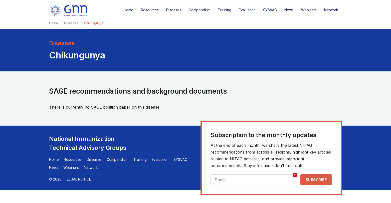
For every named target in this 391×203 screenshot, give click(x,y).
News (289, 10)
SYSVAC (270, 10)
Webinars (309, 10)
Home (128, 10)
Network (331, 10)
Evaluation (247, 10)
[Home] (68, 10)
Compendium (200, 10)
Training (224, 10)
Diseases (173, 10)
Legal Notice (79, 179)
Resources (150, 10)
